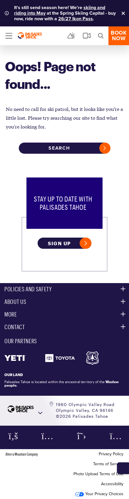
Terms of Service (108, 464)
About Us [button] (15, 301)
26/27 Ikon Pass (75, 18)
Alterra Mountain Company (22, 454)
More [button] (10, 314)
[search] (100, 35)
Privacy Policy (111, 454)
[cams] (86, 35)
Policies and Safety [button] (28, 288)
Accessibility (112, 484)
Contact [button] (14, 326)
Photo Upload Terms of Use (98, 474)
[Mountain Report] (71, 35)
